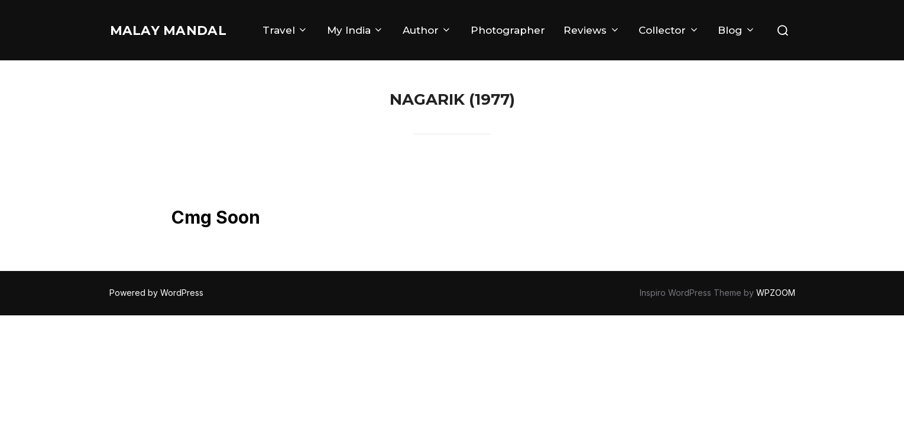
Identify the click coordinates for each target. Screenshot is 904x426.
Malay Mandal (148, 36)
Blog (736, 49)
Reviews (648, 25)
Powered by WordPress (156, 293)
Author (482, 25)
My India (411, 25)
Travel (341, 25)
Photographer (563, 25)
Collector (725, 25)
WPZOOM (775, 293)
